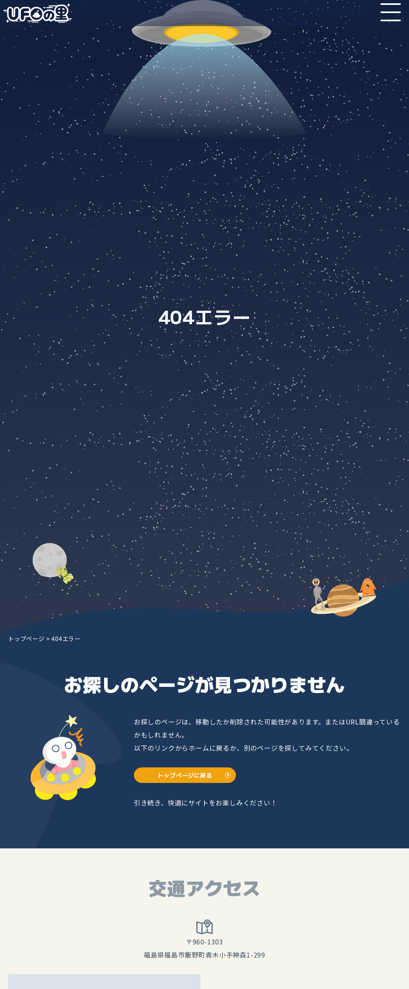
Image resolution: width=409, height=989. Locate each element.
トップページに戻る (185, 775)
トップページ (26, 638)
